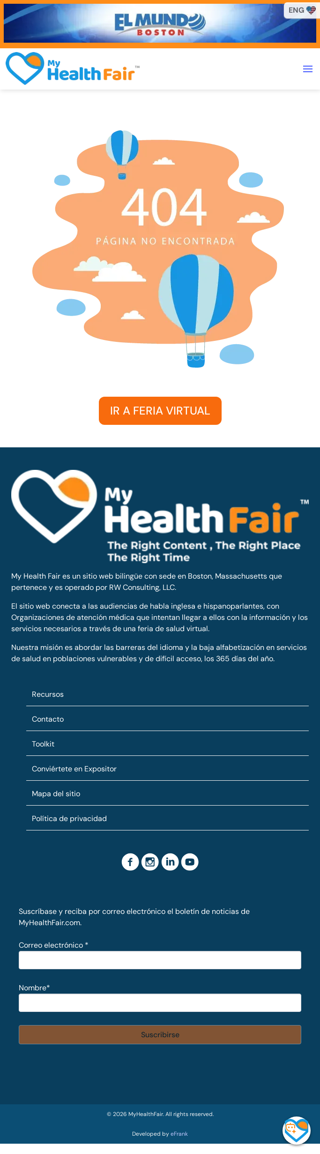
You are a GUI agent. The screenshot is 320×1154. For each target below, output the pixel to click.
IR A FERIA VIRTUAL (160, 410)
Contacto (48, 719)
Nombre (34, 988)
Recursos (48, 694)
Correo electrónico (54, 945)
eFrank (179, 1134)
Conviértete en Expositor (74, 769)
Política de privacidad (69, 818)
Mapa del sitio (56, 794)
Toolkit (43, 744)
